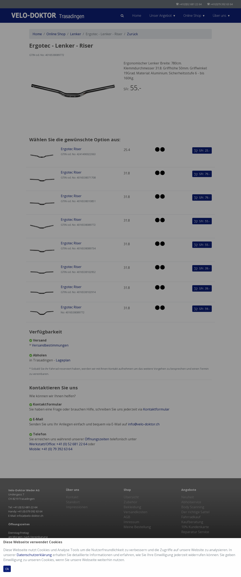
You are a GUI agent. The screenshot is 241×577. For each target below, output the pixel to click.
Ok (7, 569)
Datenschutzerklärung (34, 555)
